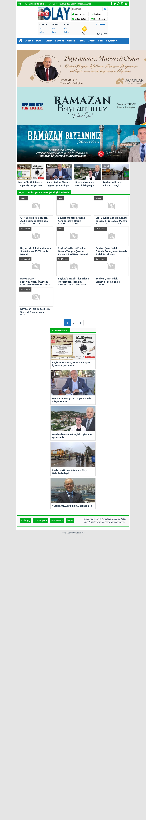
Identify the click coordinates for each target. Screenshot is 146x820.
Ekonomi (59, 41)
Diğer (21, 47)
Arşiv (32, 47)
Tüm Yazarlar (57, 395)
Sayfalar (110, 41)
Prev (19, 173)
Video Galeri (79, 19)
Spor (100, 41)
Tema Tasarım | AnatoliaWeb (73, 408)
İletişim (96, 14)
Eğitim (49, 41)
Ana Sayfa (78, 14)
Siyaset (91, 41)
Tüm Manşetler (40, 395)
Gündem (29, 41)
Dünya (39, 41)
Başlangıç (25, 395)
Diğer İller (102, 34)
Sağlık (81, 41)
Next (126, 173)
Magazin (71, 41)
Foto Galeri (98, 19)
